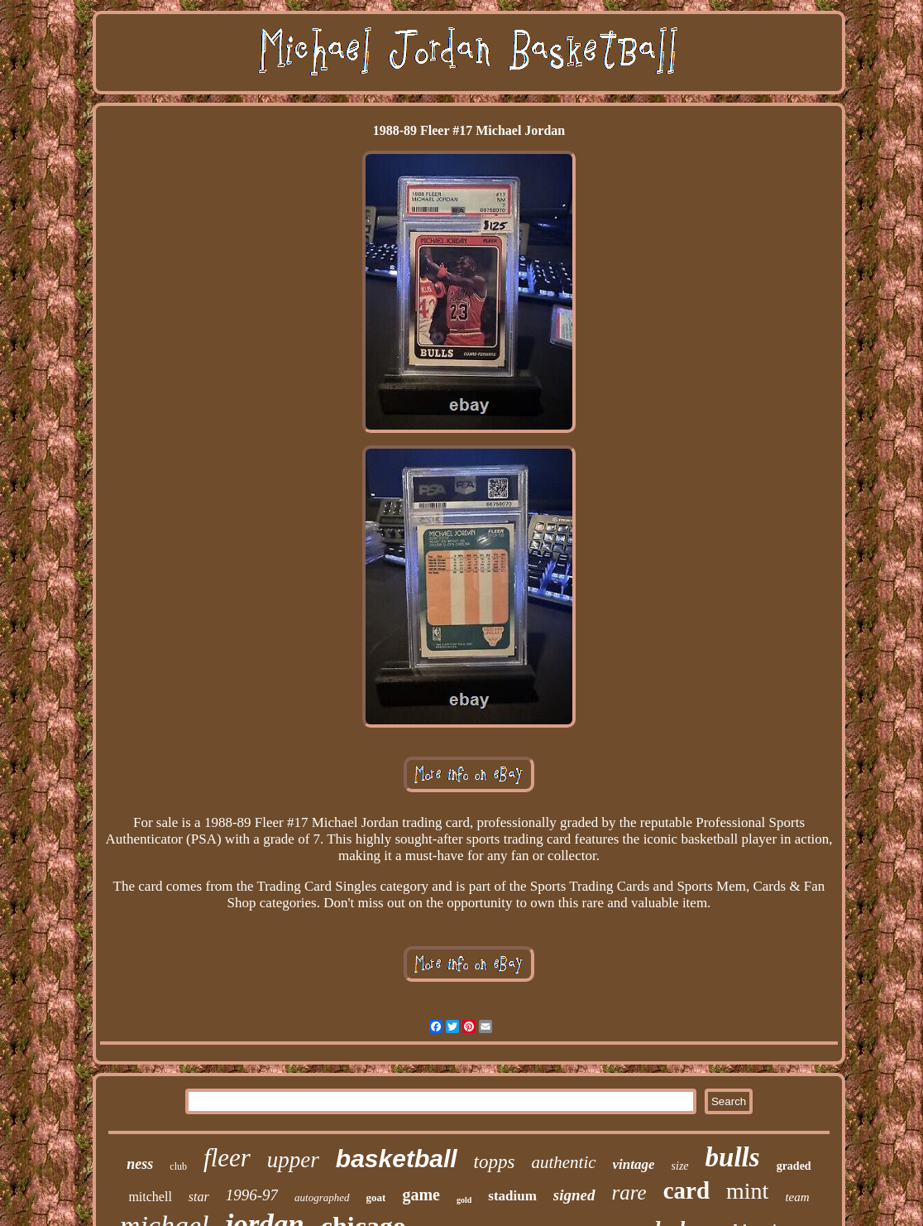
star (199, 1197)
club (178, 1166)
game (421, 1194)
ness (140, 1164)
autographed (321, 1197)
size (680, 1166)
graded (794, 1166)
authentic (563, 1162)
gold (464, 1199)
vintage (634, 1164)
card (686, 1190)
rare (629, 1192)
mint (747, 1191)
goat (376, 1197)
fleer (227, 1157)
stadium (512, 1196)
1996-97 (252, 1195)
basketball (396, 1158)
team (797, 1197)
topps (494, 1161)
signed (574, 1195)
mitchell (149, 1197)
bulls (732, 1157)
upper (293, 1159)
